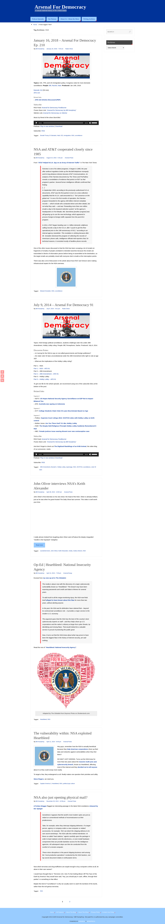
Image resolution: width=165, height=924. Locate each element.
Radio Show (69, 49)
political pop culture (69, 783)
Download (58, 126)
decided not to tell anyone (87, 767)
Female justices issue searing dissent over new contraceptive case (64, 431)
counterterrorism (45, 551)
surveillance (78, 135)
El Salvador (52, 135)
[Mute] (90, 123)
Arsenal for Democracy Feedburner (54, 107)
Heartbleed (43, 719)
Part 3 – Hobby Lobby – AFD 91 (45, 379)
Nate (59, 85)
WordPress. (91, 921)
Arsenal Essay (67, 573)
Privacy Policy (95, 912)
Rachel (54, 85)
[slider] (63, 122)
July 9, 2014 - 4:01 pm (53, 308)
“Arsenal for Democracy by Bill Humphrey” (61, 110)
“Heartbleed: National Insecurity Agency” (60, 647)
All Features (60, 912)
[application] (66, 123)
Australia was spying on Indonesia (52, 404)
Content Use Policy (108, 912)
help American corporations (77, 749)
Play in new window (47, 126)
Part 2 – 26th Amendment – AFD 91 (46, 374)
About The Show (83, 912)
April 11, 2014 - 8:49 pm (54, 741)
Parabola (82, 921)
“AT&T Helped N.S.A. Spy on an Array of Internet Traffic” (59, 162)
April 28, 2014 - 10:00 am (54, 492)
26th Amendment (45, 467)
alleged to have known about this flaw (60, 600)
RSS (43, 131)
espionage (69, 467)
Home (35, 24)
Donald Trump (44, 135)
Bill (50, 85)
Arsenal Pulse (69, 158)
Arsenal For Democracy (60, 7)
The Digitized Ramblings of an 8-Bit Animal (70, 446)
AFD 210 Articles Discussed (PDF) (48, 100)
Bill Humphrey (40, 49)
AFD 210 (37, 93)
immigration (67, 135)
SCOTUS (79, 467)
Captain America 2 (45, 783)
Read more (39, 545)
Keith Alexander (63, 551)
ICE (62, 135)
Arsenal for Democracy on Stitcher (55, 113)
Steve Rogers (39, 779)
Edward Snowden (45, 291)
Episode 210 (38, 90)
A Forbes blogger (40, 806)
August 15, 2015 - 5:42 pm (55, 158)
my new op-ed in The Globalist (54, 578)
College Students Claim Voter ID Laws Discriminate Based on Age (63, 411)
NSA (72, 135)
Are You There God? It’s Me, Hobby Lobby (61, 423)
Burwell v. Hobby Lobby (58, 467)
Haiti (58, 135)
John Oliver (54, 551)
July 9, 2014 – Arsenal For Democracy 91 (63, 305)
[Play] (36, 123)
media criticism (77, 551)
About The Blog (71, 912)
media (70, 551)
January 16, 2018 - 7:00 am (55, 49)
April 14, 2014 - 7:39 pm (54, 573)
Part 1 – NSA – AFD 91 (42, 368)
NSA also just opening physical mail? (60, 797)
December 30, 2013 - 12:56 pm (56, 801)
